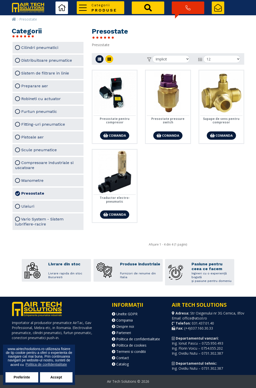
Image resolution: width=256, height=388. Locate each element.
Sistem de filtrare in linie (42, 73)
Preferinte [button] (22, 377)
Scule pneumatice (36, 149)
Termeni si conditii (129, 351)
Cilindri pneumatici (36, 47)
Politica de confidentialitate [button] (46, 364)
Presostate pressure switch (167, 120)
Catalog (120, 364)
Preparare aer (31, 86)
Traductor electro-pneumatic (115, 199)
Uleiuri (24, 206)
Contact (120, 357)
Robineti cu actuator (38, 98)
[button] (100, 7)
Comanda (114, 135)
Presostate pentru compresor (115, 120)
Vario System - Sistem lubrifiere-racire (39, 221)
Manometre (29, 180)
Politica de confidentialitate (136, 339)
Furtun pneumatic (36, 111)
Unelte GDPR (125, 314)
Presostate (28, 19)
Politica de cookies (129, 345)
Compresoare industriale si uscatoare (44, 165)
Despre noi (123, 326)
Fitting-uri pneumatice (40, 124)
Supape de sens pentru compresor (221, 120)
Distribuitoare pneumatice (43, 60)
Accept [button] (56, 377)
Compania (122, 320)
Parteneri (121, 332)
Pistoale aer (29, 137)
